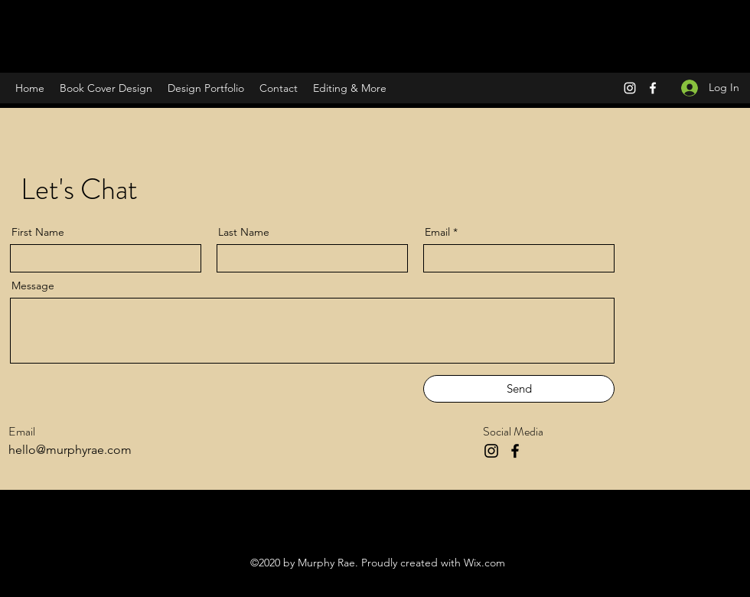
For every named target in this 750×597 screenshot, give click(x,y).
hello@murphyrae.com (70, 449)
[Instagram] (630, 88)
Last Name (243, 232)
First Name (37, 232)
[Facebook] (652, 88)
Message (32, 285)
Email (437, 232)
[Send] (519, 389)
